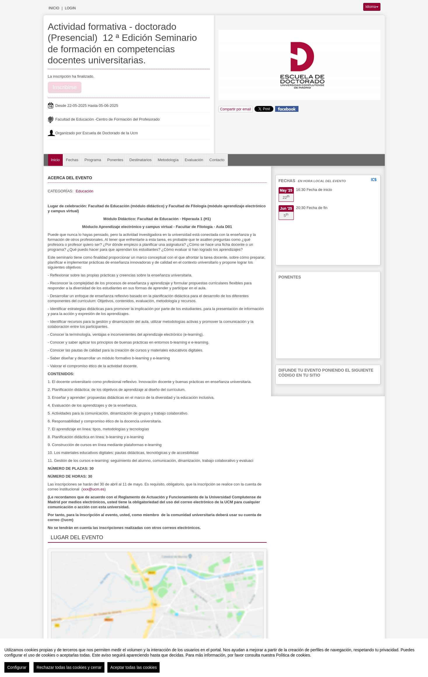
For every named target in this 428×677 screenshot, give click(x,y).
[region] (214, 657)
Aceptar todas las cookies (133, 667)
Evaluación (194, 160)
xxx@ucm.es (93, 489)
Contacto (217, 160)
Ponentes (115, 160)
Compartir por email (235, 109)
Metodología (168, 160)
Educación (84, 191)
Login (70, 8)
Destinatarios (141, 160)
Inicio (54, 8)
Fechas (72, 160)
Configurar (16, 667)
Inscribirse (65, 87)
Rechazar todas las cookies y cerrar (69, 667)
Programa (93, 160)
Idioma (371, 7)
